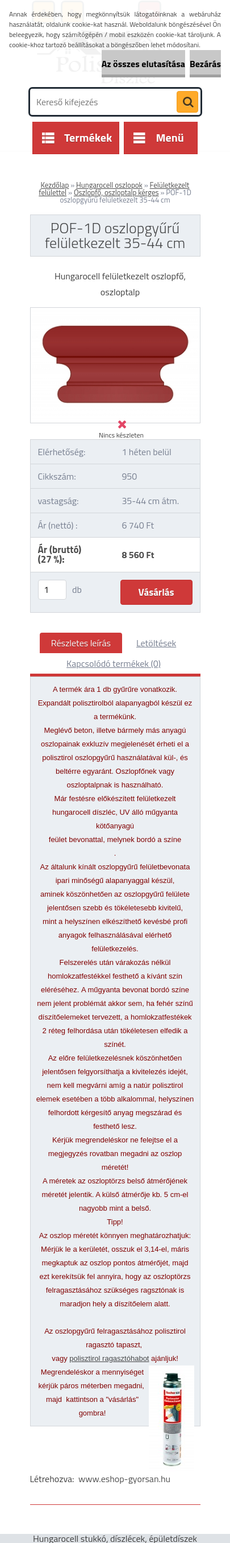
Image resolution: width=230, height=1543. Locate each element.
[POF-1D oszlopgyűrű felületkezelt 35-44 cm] (115, 312)
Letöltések (156, 643)
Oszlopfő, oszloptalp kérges (116, 192)
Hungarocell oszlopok (109, 185)
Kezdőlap (55, 185)
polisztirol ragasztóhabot (109, 1358)
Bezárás (205, 64)
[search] (187, 102)
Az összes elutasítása (143, 64)
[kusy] (52, 590)
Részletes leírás (81, 643)
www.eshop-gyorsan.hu (124, 1479)
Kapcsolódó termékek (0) (113, 663)
